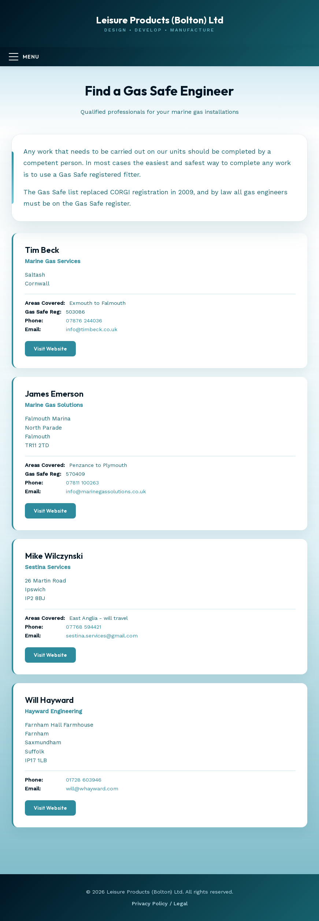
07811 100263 (82, 483)
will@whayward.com (92, 788)
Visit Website (50, 348)
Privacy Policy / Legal (160, 903)
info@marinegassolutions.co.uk (106, 491)
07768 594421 (83, 627)
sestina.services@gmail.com (102, 636)
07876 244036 (84, 320)
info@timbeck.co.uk (92, 329)
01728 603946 (83, 780)
